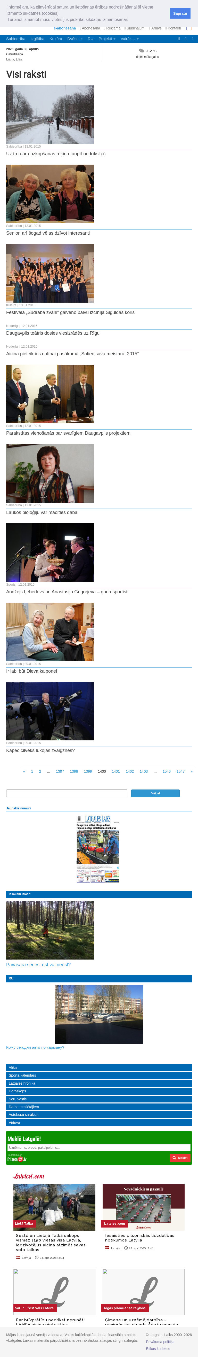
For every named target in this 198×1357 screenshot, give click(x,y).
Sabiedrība (15, 38)
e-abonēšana (65, 28)
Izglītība (37, 38)
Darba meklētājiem (24, 1107)
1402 (130, 771)
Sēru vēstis (18, 1099)
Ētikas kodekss (158, 1349)
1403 (144, 771)
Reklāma (112, 28)
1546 (167, 771)
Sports (10, 584)
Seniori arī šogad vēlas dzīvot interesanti (48, 233)
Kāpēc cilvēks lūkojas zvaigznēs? (40, 750)
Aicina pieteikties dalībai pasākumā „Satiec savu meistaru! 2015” (72, 353)
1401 (116, 771)
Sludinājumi (135, 28)
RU (90, 38)
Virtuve (14, 1123)
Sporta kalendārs (22, 1075)
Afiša (13, 1067)
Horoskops (17, 1091)
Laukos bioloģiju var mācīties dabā (41, 512)
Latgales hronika (22, 1083)
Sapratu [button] (180, 13)
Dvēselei (74, 38)
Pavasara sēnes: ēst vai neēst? (38, 964)
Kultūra (56, 38)
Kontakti (173, 28)
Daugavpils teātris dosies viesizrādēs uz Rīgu (53, 333)
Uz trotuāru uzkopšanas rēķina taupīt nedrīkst (53, 153)
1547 (181, 771)
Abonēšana (90, 28)
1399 (88, 771)
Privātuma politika (160, 1342)
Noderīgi (12, 326)
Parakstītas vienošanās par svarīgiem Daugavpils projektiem (68, 433)
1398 (74, 771)
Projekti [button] (107, 38)
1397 (60, 771)
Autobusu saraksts (23, 1115)
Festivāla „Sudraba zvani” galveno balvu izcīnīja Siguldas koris (70, 312)
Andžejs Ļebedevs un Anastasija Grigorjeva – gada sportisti (67, 591)
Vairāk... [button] (130, 38)
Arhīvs (155, 28)
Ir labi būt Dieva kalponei (31, 671)
